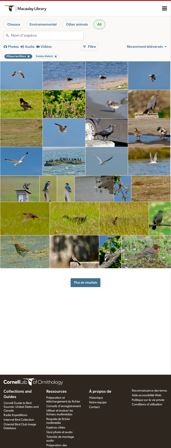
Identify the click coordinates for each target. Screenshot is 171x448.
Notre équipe (97, 402)
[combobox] (47, 35)
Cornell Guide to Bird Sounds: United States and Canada (21, 407)
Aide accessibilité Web (146, 395)
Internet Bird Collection (19, 419)
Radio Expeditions (15, 415)
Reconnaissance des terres (149, 390)
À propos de (100, 392)
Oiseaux (13, 24)
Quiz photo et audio (59, 432)
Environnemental (43, 24)
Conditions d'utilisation (147, 404)
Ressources (56, 392)
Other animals (77, 24)
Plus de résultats (85, 282)
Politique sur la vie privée (148, 400)
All (99, 24)
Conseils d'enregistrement (63, 406)
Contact (94, 407)
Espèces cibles (55, 427)
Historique (96, 397)
